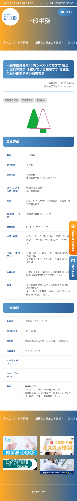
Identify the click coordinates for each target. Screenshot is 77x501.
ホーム (7, 42)
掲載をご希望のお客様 (48, 42)
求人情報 (23, 42)
